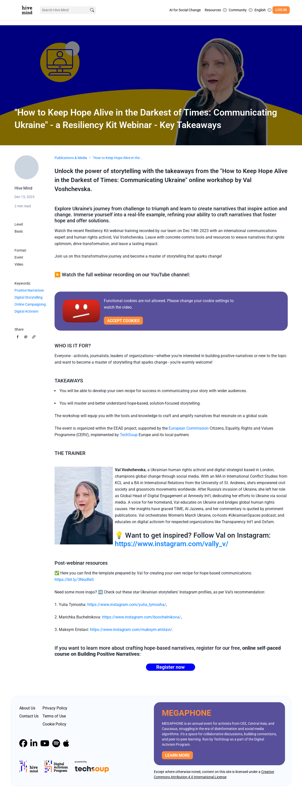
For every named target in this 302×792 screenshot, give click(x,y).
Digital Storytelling (29, 297)
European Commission (189, 428)
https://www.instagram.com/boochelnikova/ (141, 617)
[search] (92, 10)
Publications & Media (71, 158)
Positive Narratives (29, 290)
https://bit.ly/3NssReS (74, 579)
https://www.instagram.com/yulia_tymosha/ (126, 604)
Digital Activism (26, 311)
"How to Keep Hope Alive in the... (118, 158)
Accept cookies (123, 320)
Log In (281, 10)
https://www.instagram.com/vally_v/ (171, 544)
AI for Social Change (185, 10)
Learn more (177, 755)
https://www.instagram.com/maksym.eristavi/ (131, 629)
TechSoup (129, 434)
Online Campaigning (30, 304)
